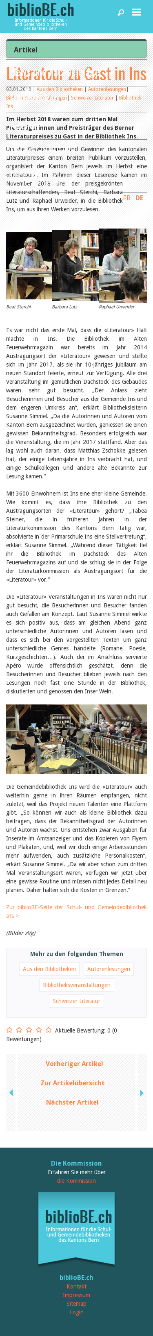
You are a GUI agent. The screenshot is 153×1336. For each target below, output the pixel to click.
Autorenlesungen (108, 969)
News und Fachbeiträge (55, 71)
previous (12, 1092)
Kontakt (76, 1286)
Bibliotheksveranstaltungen (77, 985)
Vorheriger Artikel (74, 1064)
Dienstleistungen (42, 151)
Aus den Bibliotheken (49, 969)
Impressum (76, 1295)
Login (77, 1312)
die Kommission (76, 1180)
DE (139, 198)
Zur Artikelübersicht (72, 1083)
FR (127, 198)
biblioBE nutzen (39, 178)
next (141, 1092)
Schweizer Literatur (76, 1001)
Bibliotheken (34, 98)
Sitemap (76, 1303)
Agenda (24, 125)
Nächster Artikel (72, 1102)
